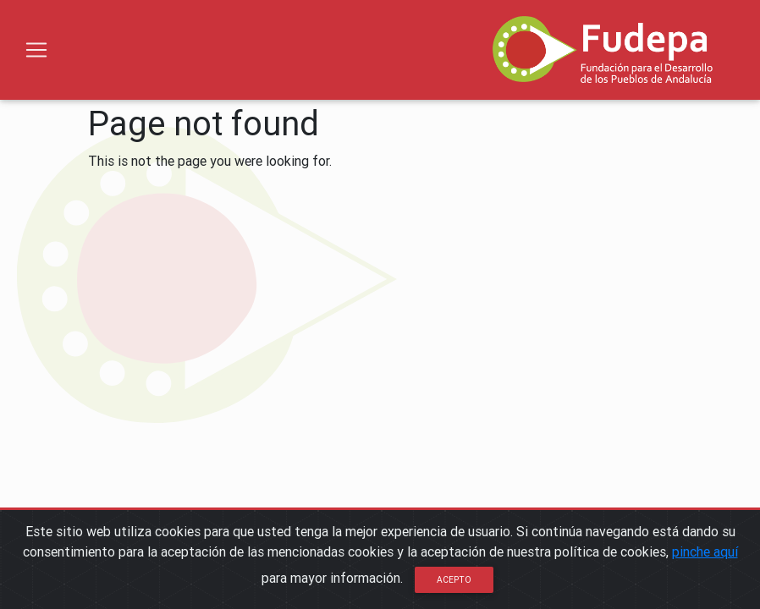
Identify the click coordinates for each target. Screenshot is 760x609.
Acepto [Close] (454, 579)
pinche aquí (705, 551)
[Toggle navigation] (36, 50)
